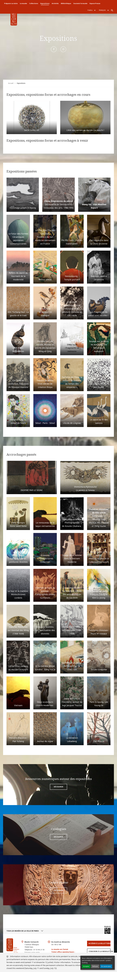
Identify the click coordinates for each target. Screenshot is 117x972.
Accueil (10, 83)
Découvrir (58, 787)
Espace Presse (95, 3)
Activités (55, 3)
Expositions (44, 3)
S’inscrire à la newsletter (99, 951)
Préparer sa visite (11, 3)
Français (104, 10)
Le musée (23, 3)
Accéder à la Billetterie (99, 943)
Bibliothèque (66, 3)
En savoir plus (106, 966)
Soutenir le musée (80, 3)
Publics (92, 10)
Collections (33, 3)
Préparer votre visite (32, 952)
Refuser (95, 966)
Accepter (86, 966)
